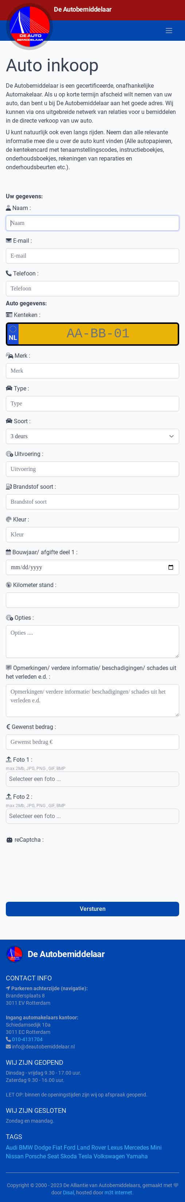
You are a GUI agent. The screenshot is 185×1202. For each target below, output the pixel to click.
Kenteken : (23, 315)
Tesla (85, 1156)
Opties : (20, 617)
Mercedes (136, 1147)
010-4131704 (27, 1039)
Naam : (18, 208)
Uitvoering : (24, 454)
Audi (11, 1147)
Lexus (115, 1147)
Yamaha (137, 1156)
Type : (17, 388)
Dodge (42, 1147)
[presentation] (61, 864)
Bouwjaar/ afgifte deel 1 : (42, 552)
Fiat (57, 1147)
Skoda (68, 1156)
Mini (156, 1147)
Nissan (15, 1156)
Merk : (18, 355)
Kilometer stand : (31, 585)
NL (13, 333)
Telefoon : (22, 273)
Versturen (93, 908)
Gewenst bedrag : (31, 726)
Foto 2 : (19, 796)
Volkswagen (109, 1156)
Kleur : (17, 519)
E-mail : (19, 240)
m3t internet (118, 1192)
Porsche (35, 1156)
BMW (26, 1147)
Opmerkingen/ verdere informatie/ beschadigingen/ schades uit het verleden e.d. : (91, 672)
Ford (69, 1147)
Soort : (18, 421)
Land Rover (91, 1147)
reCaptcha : (25, 839)
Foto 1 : (19, 759)
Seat (53, 1156)
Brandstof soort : (31, 486)
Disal (68, 1192)
